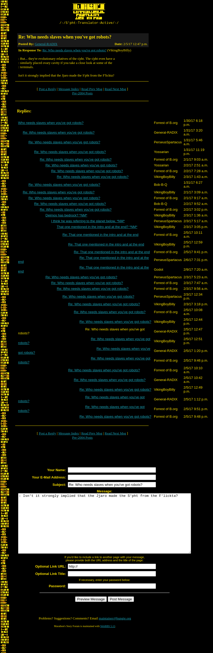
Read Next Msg (115, 90)
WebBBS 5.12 (107, 638)
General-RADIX (46, 45)
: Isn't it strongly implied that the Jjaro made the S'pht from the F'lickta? (115, 530)
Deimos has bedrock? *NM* (66, 216)
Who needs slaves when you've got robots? (50, 124)
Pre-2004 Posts (82, 94)
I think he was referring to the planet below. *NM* (88, 222)
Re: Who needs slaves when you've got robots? (74, 51)
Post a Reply (47, 90)
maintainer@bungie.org (115, 631)
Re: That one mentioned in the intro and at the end (100, 235)
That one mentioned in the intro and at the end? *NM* (97, 228)
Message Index (68, 90)
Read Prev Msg (91, 90)
